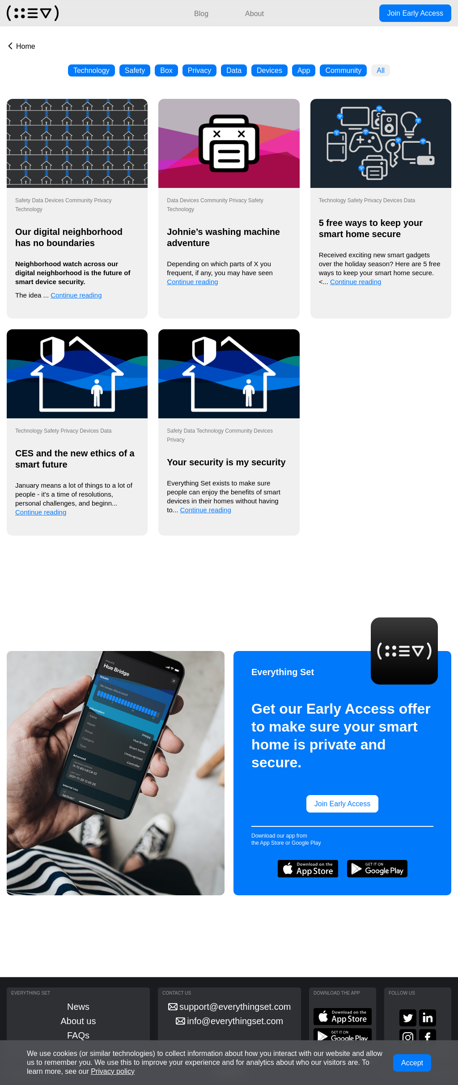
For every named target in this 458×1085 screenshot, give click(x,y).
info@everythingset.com (229, 1021)
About (254, 13)
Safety (135, 70)
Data (234, 70)
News (78, 1007)
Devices (269, 70)
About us (78, 1021)
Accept (412, 1063)
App (303, 70)
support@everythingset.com (229, 1007)
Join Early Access (415, 13)
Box (166, 70)
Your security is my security (226, 462)
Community (343, 70)
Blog (201, 13)
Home (25, 46)
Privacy (199, 70)
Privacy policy (113, 1071)
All (381, 70)
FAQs (78, 1035)
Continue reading (76, 295)
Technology (91, 70)
